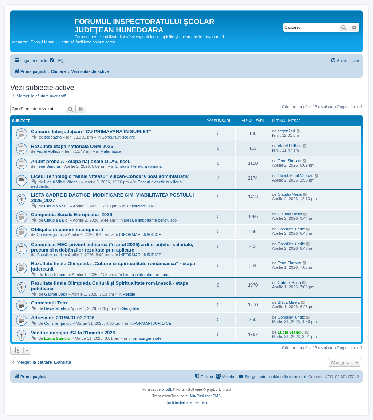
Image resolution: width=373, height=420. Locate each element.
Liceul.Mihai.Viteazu (62, 182)
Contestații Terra (50, 303)
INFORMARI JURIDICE (140, 234)
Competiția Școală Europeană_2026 (71, 214)
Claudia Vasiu (56, 206)
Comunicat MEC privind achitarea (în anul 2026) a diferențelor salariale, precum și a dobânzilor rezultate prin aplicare (112, 247)
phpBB (167, 390)
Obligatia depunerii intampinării (67, 229)
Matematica (111, 151)
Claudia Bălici (56, 220)
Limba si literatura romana (138, 166)
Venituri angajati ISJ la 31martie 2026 (73, 332)
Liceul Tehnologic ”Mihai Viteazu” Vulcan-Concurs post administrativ (110, 176)
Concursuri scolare (118, 137)
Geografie (130, 308)
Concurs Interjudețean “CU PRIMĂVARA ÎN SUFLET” (91, 131)
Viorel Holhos (48, 151)
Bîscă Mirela (55, 308)
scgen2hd (53, 137)
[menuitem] (56, 60)
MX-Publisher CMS (205, 396)
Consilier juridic (50, 234)
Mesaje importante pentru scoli (151, 220)
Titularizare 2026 (141, 206)
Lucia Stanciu (57, 338)
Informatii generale (144, 338)
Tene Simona (48, 166)
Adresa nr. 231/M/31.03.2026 (62, 317)
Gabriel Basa (55, 294)
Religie (129, 294)
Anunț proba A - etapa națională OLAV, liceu (81, 161)
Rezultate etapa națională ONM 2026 (72, 146)
